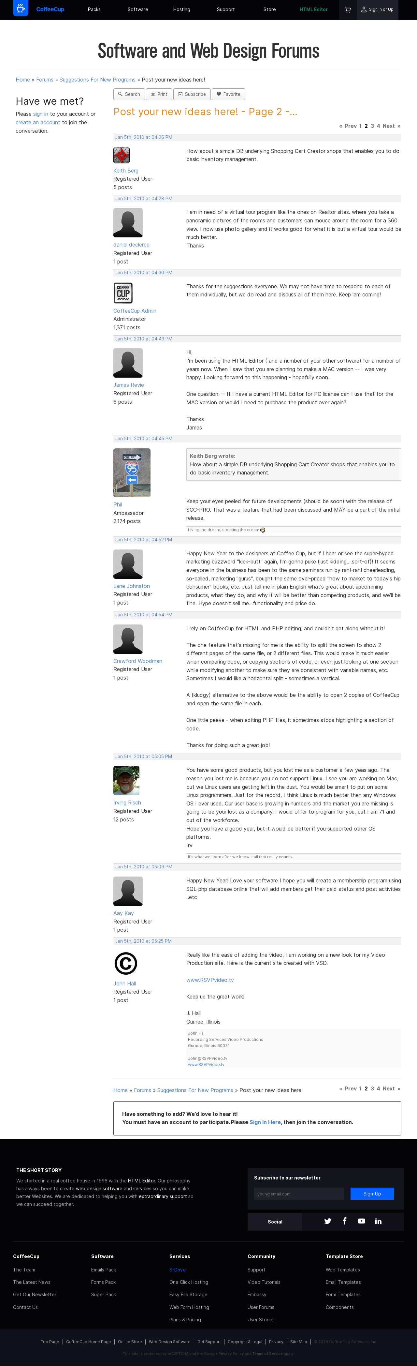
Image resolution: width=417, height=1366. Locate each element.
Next (389, 126)
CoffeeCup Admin (134, 311)
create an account (38, 122)
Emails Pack (103, 1269)
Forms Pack (103, 1282)
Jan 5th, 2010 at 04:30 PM (143, 272)
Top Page (50, 1341)
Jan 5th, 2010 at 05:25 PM (143, 941)
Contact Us (25, 1307)
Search (129, 94)
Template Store (344, 1256)
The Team (24, 1269)
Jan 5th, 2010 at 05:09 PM (143, 866)
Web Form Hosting (189, 1307)
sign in (41, 114)
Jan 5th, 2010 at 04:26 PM (143, 137)
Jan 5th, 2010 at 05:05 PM (143, 756)
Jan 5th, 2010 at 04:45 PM (143, 438)
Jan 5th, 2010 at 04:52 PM (143, 539)
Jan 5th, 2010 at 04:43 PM (143, 338)
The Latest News (31, 1282)
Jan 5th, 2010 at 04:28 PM (143, 198)
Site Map (298, 1341)
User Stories (261, 1319)
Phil (117, 504)
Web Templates (343, 1269)
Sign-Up (372, 1193)
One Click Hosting (188, 1282)
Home (23, 79)
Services (179, 1256)
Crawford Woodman (137, 661)
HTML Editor (314, 9)
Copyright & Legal (245, 1341)
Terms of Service (267, 1353)
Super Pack (103, 1294)
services (142, 1188)
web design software (99, 1188)
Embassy (257, 1294)
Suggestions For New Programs (98, 79)
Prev (351, 126)
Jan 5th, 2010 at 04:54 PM (143, 614)
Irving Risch (127, 802)
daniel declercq (131, 244)
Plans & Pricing (185, 1319)
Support (226, 9)
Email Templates (343, 1282)
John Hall (124, 983)
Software (138, 9)
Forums (44, 79)
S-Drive (177, 1269)
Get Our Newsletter (34, 1294)
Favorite (228, 94)
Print (159, 94)
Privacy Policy (231, 1353)
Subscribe (192, 94)
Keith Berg (125, 170)
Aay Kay (123, 913)
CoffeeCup (26, 1256)
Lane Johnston (131, 586)
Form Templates (343, 1294)
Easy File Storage (188, 1294)
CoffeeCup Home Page (88, 1341)
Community (261, 1256)
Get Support (209, 1341)
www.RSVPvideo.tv (210, 980)
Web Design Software (170, 1341)
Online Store (130, 1341)
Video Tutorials (264, 1282)
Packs (94, 9)
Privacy (276, 1341)
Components (340, 1307)
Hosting (181, 9)
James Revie (128, 385)
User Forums (261, 1307)
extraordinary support (163, 1196)
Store (270, 9)
